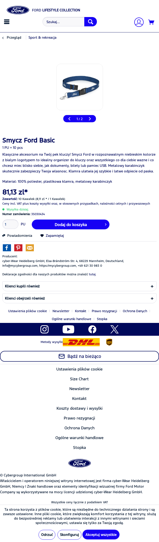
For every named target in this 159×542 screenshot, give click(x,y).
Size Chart (79, 378)
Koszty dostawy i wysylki (79, 408)
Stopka (102, 319)
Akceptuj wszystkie (101, 534)
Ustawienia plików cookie (27, 311)
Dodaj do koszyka (80, 224)
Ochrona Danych (135, 311)
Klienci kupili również (22, 286)
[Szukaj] (90, 21)
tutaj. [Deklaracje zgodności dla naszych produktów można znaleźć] (92, 274)
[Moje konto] (137, 22)
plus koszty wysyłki (36, 204)
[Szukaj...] (69, 21)
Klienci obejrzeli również (25, 298)
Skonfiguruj (69, 534)
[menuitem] (7, 21)
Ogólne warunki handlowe (71, 319)
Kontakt (80, 311)
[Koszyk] (151, 22)
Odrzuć (47, 534)
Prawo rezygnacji (104, 311)
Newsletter (61, 311)
